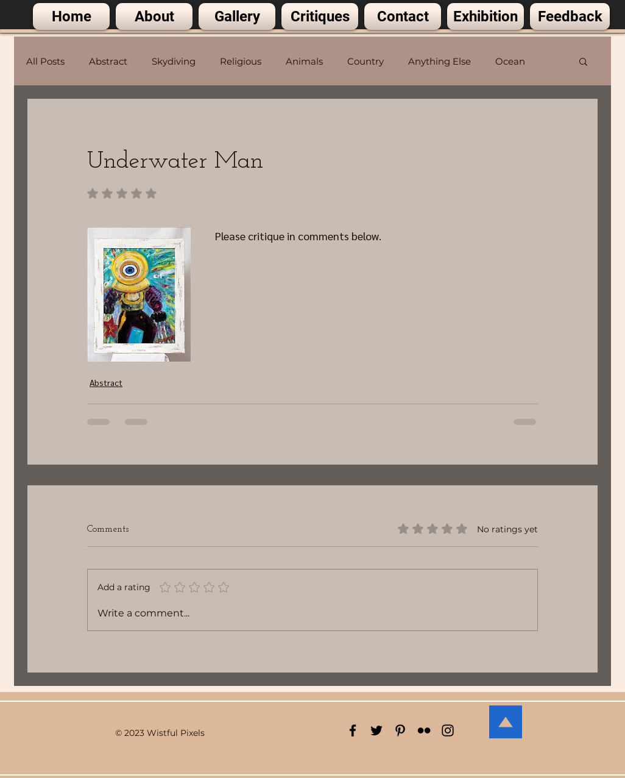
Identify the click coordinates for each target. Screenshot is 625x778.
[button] (583, 61)
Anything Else (439, 61)
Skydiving (174, 61)
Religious (240, 61)
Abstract (108, 61)
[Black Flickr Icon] (424, 730)
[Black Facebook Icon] (353, 730)
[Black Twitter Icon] (376, 730)
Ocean (510, 61)
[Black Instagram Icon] (448, 730)
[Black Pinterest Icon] (400, 730)
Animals (304, 61)
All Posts (45, 61)
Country (365, 61)
